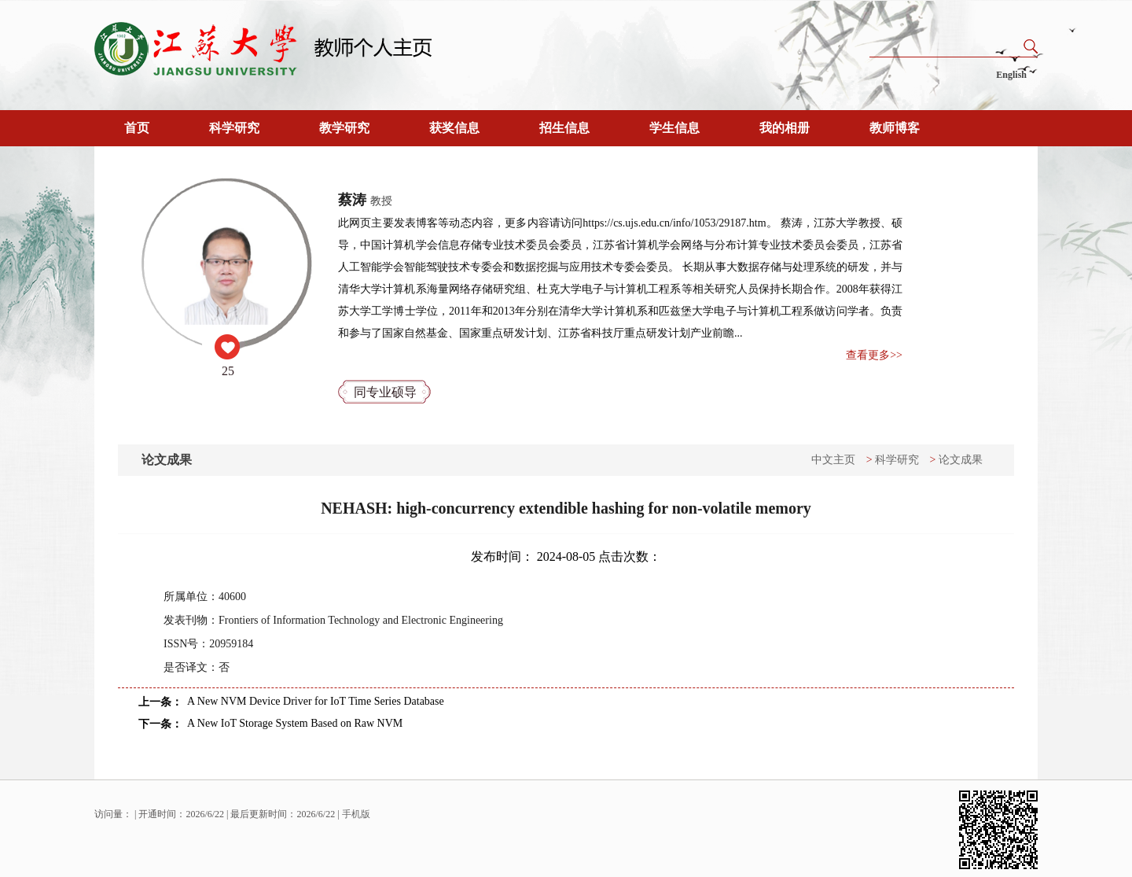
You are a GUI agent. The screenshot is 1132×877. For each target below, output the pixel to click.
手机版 (356, 814)
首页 (136, 127)
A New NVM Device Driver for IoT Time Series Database (315, 701)
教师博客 (894, 127)
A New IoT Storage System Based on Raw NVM (294, 723)
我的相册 (784, 127)
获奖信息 (454, 127)
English (1011, 74)
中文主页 (833, 460)
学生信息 (674, 127)
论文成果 (961, 460)
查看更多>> (874, 355)
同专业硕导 (385, 392)
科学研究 (234, 127)
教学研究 (344, 127)
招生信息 (564, 127)
